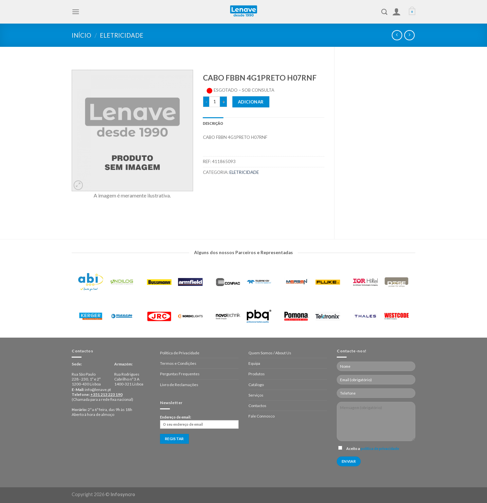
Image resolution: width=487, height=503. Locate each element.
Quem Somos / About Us (269, 352)
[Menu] (76, 12)
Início (81, 35)
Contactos (257, 405)
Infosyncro (123, 494)
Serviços (255, 395)
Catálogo (256, 384)
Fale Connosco (261, 416)
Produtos (256, 373)
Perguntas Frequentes (180, 373)
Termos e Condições (178, 363)
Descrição (213, 123)
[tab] (213, 123)
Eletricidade (121, 35)
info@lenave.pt (98, 389)
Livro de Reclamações (179, 384)
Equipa (254, 363)
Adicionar (251, 101)
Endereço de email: (199, 422)
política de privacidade (380, 448)
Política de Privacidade (179, 352)
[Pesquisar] (384, 12)
